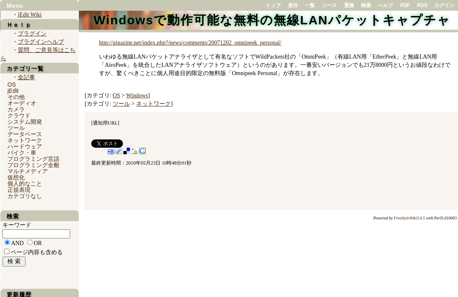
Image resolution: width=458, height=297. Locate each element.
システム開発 (24, 121)
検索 (366, 5)
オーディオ (21, 103)
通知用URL (105, 123)
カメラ (16, 109)
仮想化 (16, 177)
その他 (16, 97)
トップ (273, 5)
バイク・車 (21, 152)
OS (116, 95)
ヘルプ (385, 5)
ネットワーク (153, 104)
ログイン (444, 5)
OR (38, 243)
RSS (422, 5)
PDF (405, 5)
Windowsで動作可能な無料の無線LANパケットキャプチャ (272, 20)
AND (17, 243)
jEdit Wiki (30, 15)
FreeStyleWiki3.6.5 (409, 218)
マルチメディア (27, 171)
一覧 (310, 5)
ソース (329, 5)
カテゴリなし (24, 196)
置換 (349, 5)
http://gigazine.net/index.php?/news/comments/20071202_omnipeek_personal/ (190, 43)
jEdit (13, 90)
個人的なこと (24, 183)
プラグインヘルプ (41, 42)
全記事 (26, 77)
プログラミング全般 (33, 165)
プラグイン (32, 34)
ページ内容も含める (37, 252)
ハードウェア (24, 146)
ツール (121, 104)
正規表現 (19, 189)
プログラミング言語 (33, 159)
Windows (137, 95)
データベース (24, 134)
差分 (293, 5)
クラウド (19, 115)
